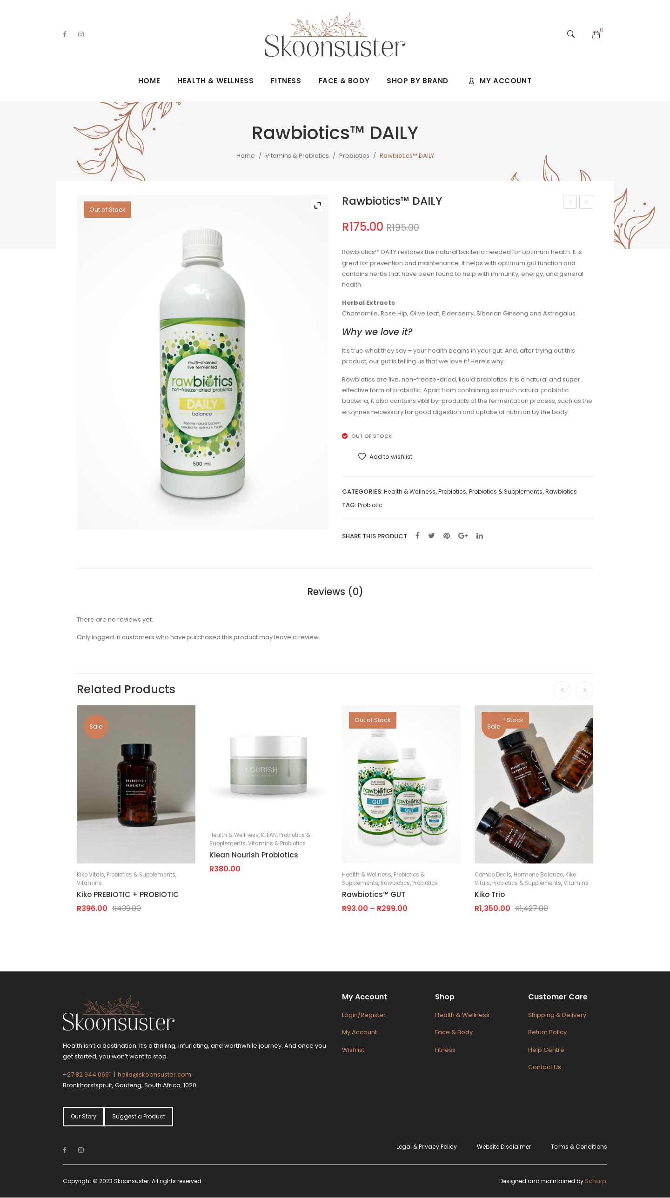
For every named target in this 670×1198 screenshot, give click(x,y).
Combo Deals (493, 874)
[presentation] (562, 690)
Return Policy (547, 1032)
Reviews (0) (335, 591)
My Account (359, 1032)
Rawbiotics (561, 491)
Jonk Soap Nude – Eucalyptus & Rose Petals (570, 203)
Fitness (445, 1049)
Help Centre (546, 1049)
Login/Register (364, 1015)
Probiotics (354, 155)
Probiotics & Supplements (506, 491)
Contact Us (544, 1067)
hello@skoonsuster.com (154, 1074)
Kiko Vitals (90, 874)
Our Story (83, 1116)
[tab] (335, 591)
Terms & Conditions (579, 1147)
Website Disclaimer (504, 1147)
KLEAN (269, 835)
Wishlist (353, 1049)
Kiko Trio (490, 894)
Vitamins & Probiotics (297, 155)
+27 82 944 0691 (87, 1074)
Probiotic (370, 505)
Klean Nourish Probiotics (253, 855)
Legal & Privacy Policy (426, 1147)
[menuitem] (149, 81)
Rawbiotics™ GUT (587, 203)
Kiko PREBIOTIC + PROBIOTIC (128, 894)
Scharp (595, 1181)
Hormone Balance (538, 874)
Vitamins (89, 883)
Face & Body (454, 1032)
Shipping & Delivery (557, 1015)
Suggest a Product (138, 1116)
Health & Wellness (410, 491)
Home (245, 155)
